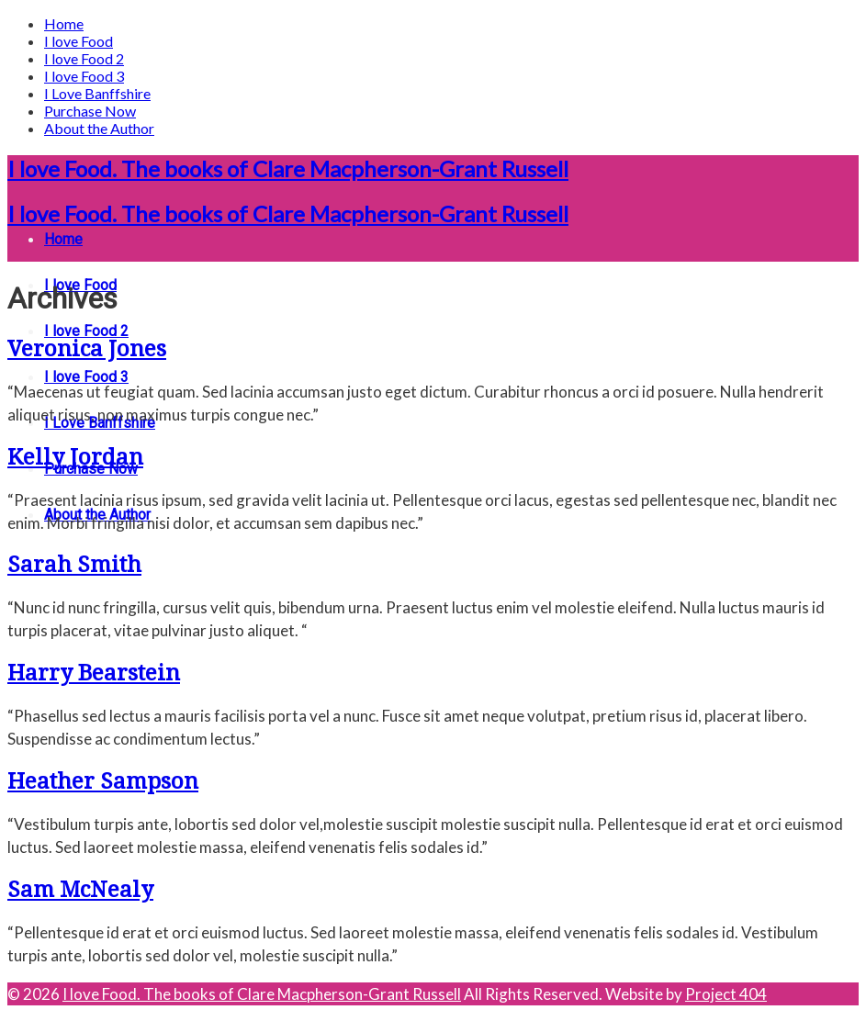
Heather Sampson (102, 781)
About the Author (99, 128)
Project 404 (726, 994)
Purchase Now (90, 110)
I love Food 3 (84, 75)
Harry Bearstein (93, 673)
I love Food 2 (84, 58)
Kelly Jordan (75, 457)
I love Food (78, 41)
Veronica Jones (86, 349)
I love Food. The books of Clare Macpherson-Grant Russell (287, 168)
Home (64, 23)
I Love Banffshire (97, 93)
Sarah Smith (74, 565)
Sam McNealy (80, 890)
